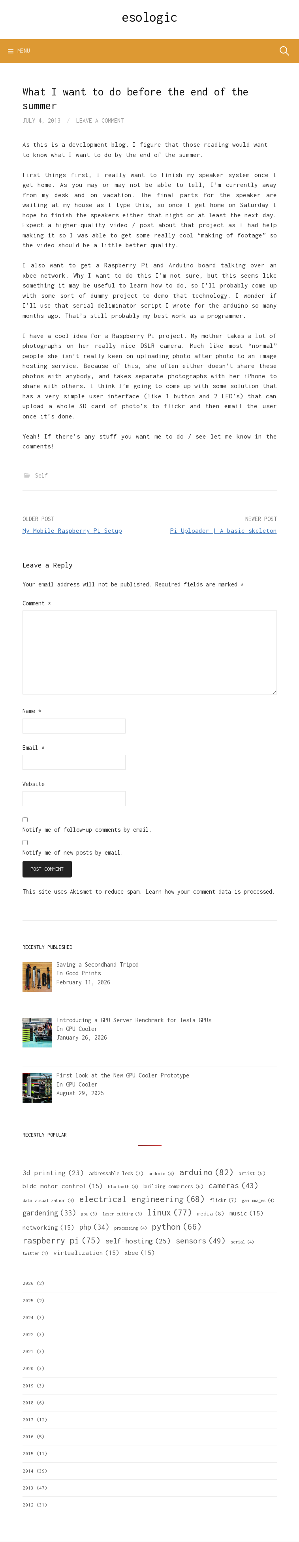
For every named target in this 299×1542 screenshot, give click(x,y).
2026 (28, 1283)
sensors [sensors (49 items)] (201, 1240)
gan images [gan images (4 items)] (258, 1200)
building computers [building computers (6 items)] (173, 1186)
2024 (28, 1317)
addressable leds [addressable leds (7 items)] (116, 1173)
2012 (28, 1504)
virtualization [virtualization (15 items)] (86, 1252)
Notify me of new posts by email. (73, 852)
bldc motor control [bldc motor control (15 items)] (63, 1186)
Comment (37, 603)
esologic (149, 16)
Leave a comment (100, 120)
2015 (28, 1453)
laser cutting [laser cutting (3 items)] (122, 1213)
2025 (28, 1300)
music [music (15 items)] (246, 1213)
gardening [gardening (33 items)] (49, 1213)
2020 (28, 1368)
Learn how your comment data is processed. (210, 891)
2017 (28, 1419)
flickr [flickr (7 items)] (223, 1200)
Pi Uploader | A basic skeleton (223, 530)
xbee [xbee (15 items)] (139, 1252)
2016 (28, 1436)
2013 (28, 1487)
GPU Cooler (82, 1028)
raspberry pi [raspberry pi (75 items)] (61, 1240)
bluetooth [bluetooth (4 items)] (123, 1186)
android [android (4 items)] (161, 1173)
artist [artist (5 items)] (252, 1174)
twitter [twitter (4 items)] (35, 1253)
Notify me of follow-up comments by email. (87, 829)
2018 (28, 1402)
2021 (28, 1351)
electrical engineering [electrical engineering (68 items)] (142, 1199)
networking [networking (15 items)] (48, 1227)
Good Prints (83, 973)
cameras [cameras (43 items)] (233, 1185)
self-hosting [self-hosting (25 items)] (138, 1241)
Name (32, 711)
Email (34, 747)
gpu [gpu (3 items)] (89, 1213)
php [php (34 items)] (94, 1227)
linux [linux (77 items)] (169, 1213)
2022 (28, 1334)
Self (41, 475)
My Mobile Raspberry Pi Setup (72, 530)
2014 (28, 1470)
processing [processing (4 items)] (130, 1228)
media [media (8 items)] (210, 1213)
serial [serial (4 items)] (242, 1241)
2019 (28, 1385)
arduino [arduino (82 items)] (206, 1172)
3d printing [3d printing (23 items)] (53, 1173)
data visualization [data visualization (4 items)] (48, 1200)
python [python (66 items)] (176, 1227)
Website (34, 783)
